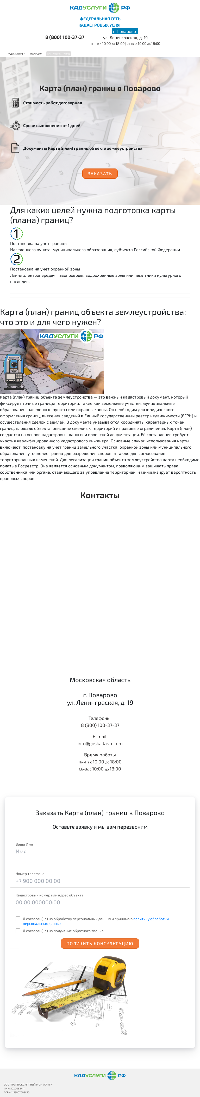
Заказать (100, 173)
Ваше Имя (24, 844)
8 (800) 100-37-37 (64, 37)
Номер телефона (30, 873)
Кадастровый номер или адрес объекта (50, 895)
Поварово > (36, 53)
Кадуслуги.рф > (16, 53)
